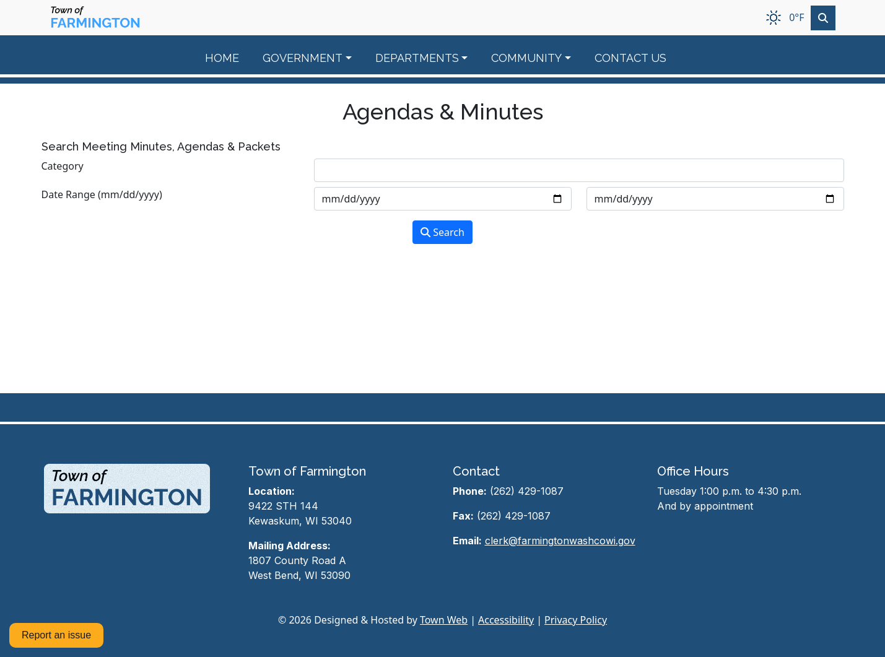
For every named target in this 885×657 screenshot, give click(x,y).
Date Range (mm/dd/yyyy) (101, 194)
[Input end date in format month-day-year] (715, 199)
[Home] (95, 17)
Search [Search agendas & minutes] (442, 232)
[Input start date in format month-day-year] (443, 199)
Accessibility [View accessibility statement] (506, 620)
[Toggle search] (823, 18)
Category (62, 166)
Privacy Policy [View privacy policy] (575, 620)
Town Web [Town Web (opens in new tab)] (444, 620)
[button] (314, 58)
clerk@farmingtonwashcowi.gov (560, 540)
